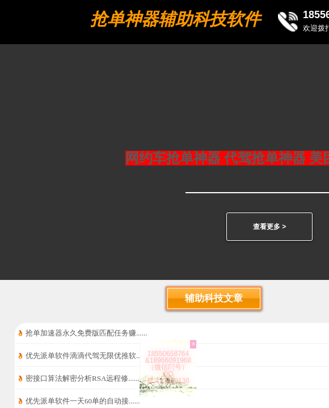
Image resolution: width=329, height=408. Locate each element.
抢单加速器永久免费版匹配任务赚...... (86, 333)
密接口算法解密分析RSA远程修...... (83, 378)
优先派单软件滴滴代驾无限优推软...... (86, 355)
